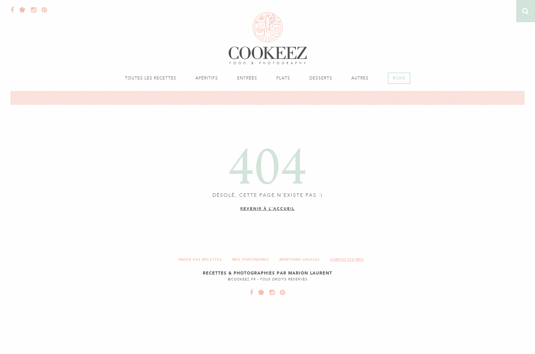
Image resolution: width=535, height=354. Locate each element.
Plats (283, 78)
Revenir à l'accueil (267, 208)
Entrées (247, 78)
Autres (360, 78)
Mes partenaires (250, 259)
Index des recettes (200, 259)
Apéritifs (206, 78)
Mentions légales (299, 259)
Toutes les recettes (150, 78)
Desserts (320, 78)
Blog (399, 78)
